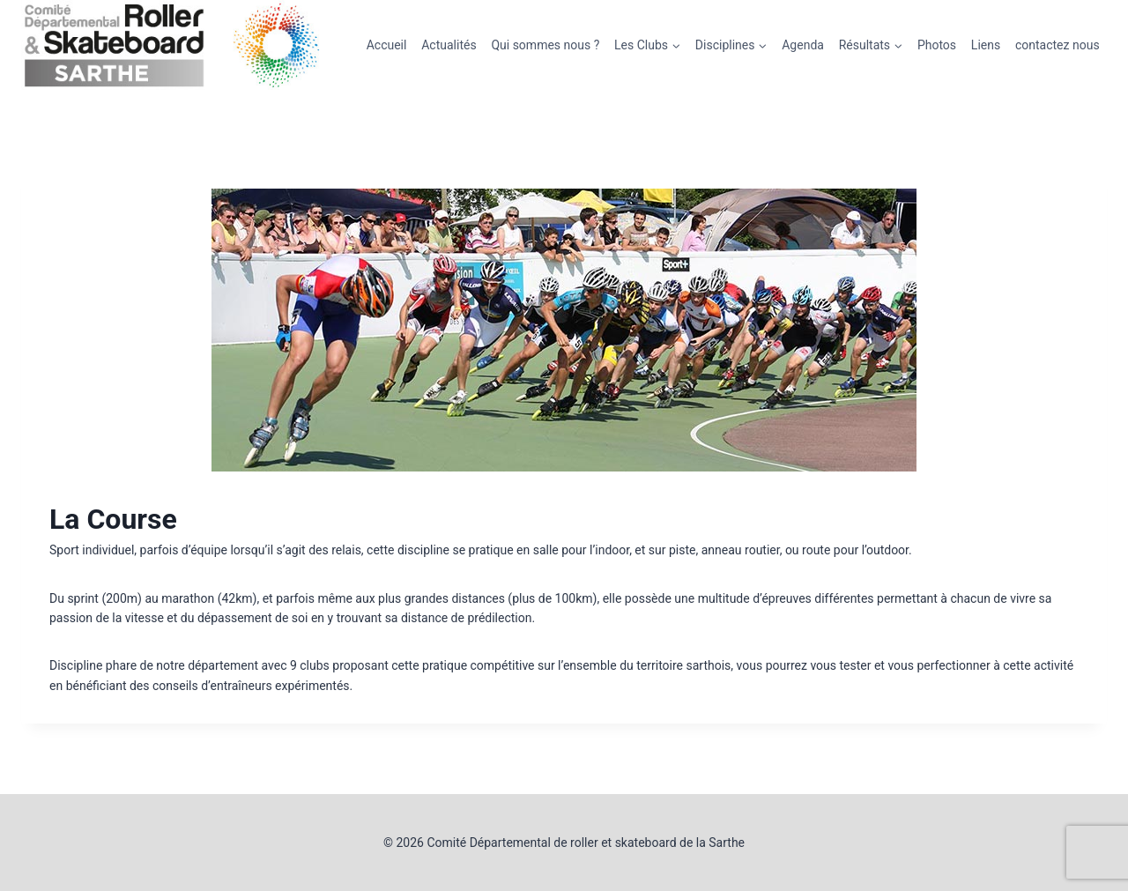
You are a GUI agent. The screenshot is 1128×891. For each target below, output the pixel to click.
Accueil (387, 45)
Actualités (448, 45)
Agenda (803, 45)
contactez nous (1057, 45)
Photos (936, 45)
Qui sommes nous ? (545, 45)
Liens (985, 45)
